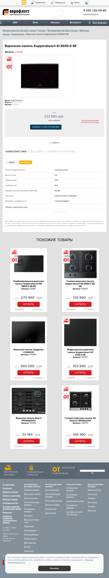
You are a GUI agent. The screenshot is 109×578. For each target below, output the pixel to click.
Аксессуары (50, 513)
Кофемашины (30, 530)
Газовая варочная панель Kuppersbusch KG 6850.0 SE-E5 (80, 284)
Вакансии (7, 512)
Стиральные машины (29, 510)
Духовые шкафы (31, 490)
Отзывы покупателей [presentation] (61, 152)
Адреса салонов (10, 492)
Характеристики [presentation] (16, 152)
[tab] (17, 152)
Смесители (29, 551)
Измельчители (94, 490)
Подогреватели (31, 534)
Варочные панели (32, 494)
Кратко (11, 162)
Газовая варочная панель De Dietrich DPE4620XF (80, 419)
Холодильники (30, 498)
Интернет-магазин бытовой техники (19, 30)
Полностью (26, 162)
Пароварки (29, 526)
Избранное (60, 3)
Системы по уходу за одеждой (74, 513)
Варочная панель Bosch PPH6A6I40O (28, 419)
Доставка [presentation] (36, 152)
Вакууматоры (30, 542)
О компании (8, 484)
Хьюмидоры (50, 509)
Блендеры (92, 502)
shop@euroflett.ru (90, 14)
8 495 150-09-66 (94, 10)
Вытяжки (28, 515)
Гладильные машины (72, 506)
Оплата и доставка (12, 495)
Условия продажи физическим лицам (12, 508)
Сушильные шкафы (75, 501)
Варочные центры (53, 500)
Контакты (7, 488)
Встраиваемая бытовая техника (63, 30)
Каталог (42, 30)
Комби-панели (30, 538)
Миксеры (92, 510)
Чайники (92, 498)
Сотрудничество (10, 503)
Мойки (27, 547)
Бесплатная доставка (90, 120)
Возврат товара (10, 499)
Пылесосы (92, 494)
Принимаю (54, 568)
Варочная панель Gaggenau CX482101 (29, 351)
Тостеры (91, 506)
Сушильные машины (71, 495)
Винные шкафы (52, 505)
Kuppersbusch (17, 34)
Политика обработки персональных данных (10, 519)
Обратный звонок (60, 12)
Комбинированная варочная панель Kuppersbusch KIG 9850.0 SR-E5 (28, 284)
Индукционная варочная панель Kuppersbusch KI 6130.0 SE (80, 352)
